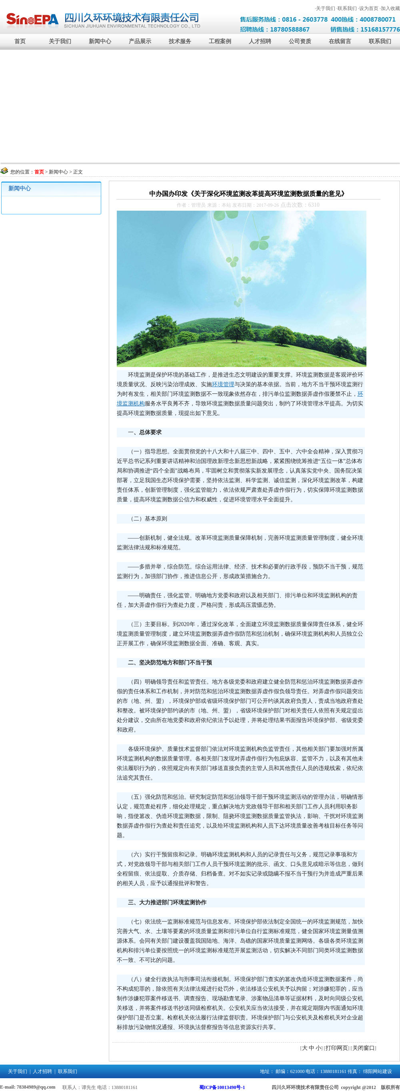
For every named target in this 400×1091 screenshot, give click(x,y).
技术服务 (180, 41)
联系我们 (380, 41)
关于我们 (60, 41)
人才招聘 (260, 41)
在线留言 (340, 41)
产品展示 (140, 41)
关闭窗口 (363, 1048)
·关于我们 (325, 8)
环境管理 (223, 384)
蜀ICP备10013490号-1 (222, 1087)
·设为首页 (368, 8)
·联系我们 (346, 8)
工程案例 (220, 41)
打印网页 (337, 1048)
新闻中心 (100, 41)
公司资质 (300, 41)
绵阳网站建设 (377, 1071)
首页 (20, 41)
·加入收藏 (390, 8)
